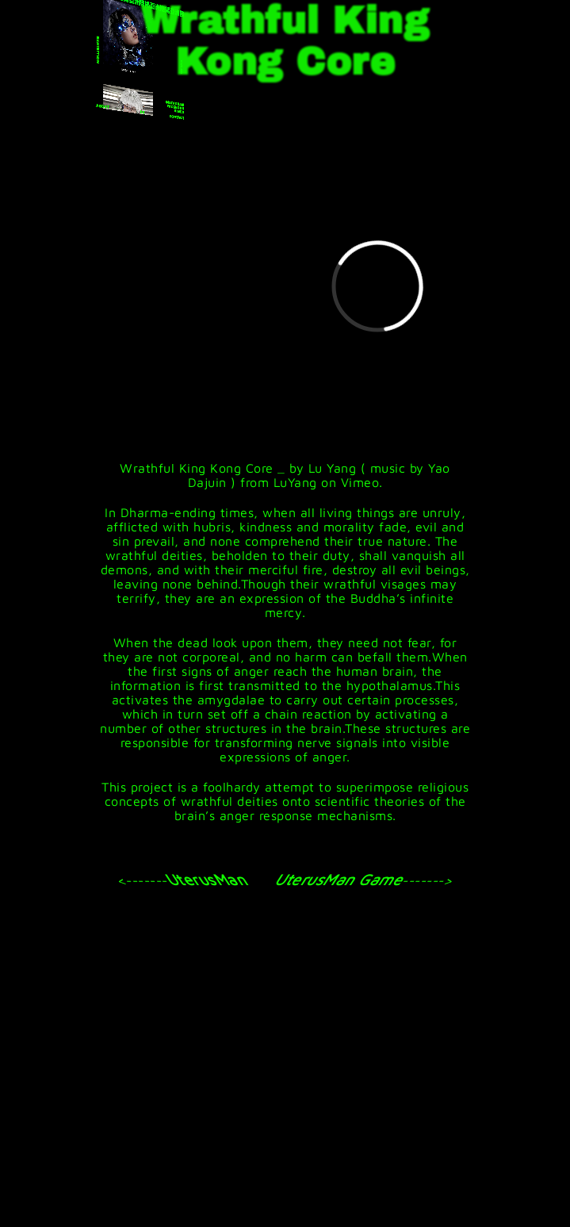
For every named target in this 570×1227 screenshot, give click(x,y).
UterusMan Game (341, 879)
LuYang (295, 482)
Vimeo (360, 482)
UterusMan (205, 879)
